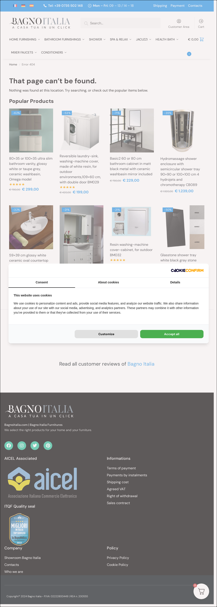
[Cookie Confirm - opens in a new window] (187, 270)
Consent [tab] (42, 282)
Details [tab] (175, 282)
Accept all (171, 334)
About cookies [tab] (108, 282)
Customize (106, 334)
